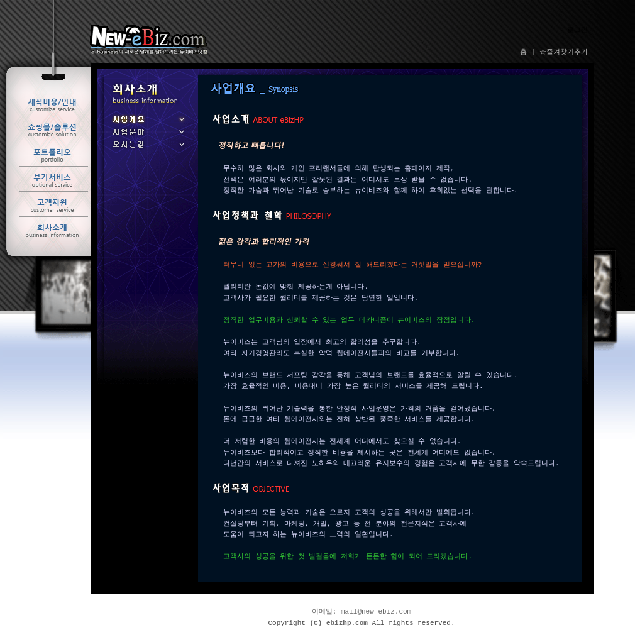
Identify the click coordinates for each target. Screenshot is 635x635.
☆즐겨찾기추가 (563, 52)
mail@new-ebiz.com (376, 612)
